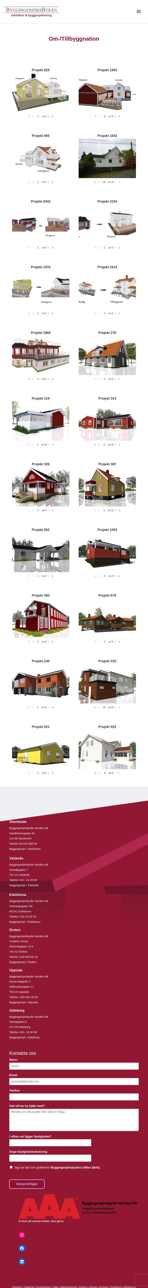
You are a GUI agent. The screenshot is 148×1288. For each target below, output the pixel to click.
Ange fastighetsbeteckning (29, 1151)
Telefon (15, 1090)
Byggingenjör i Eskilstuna (24, 921)
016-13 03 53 (27, 916)
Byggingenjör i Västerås (24, 885)
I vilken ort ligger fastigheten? (31, 1136)
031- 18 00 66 (28, 1032)
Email (14, 1075)
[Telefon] (74, 1096)
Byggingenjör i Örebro (22, 962)
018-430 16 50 (29, 997)
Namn (14, 1059)
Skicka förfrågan (27, 1184)
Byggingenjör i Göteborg (24, 1037)
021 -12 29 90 (28, 880)
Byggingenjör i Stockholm (25, 848)
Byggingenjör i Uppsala (23, 1002)
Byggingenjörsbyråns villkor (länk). (76, 1167)
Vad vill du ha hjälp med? (28, 1105)
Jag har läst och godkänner (57, 1167)
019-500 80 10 (28, 956)
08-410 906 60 (28, 843)
